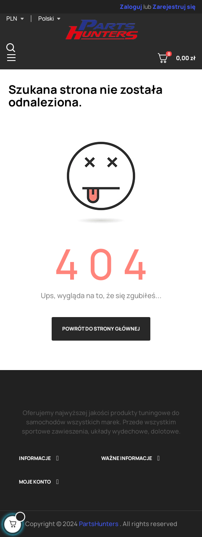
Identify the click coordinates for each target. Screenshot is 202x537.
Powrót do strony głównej (101, 328)
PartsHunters (99, 523)
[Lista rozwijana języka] (49, 18)
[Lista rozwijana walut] (15, 18)
